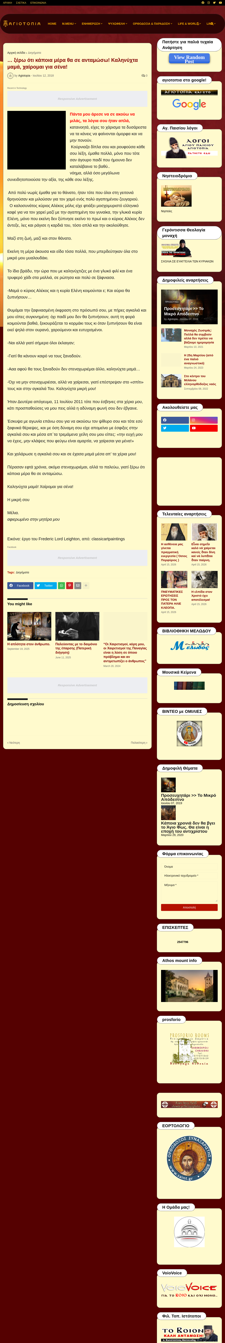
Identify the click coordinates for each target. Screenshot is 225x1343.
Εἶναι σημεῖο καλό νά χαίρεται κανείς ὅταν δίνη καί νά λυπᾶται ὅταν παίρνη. (203, 552)
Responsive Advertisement (77, 98)
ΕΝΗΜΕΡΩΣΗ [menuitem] (91, 23)
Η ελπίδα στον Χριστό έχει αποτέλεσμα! (201, 595)
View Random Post (189, 58)
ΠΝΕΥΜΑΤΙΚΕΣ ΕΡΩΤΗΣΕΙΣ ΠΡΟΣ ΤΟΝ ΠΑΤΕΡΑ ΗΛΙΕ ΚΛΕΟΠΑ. (172, 599)
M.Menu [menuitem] (68, 23)
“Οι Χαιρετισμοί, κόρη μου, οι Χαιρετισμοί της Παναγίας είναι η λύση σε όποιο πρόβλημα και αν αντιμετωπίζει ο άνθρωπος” (125, 652)
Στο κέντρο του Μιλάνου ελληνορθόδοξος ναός (200, 380)
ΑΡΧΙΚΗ (7, 2)
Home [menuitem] (52, 23)
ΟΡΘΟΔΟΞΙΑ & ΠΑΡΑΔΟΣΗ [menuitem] (151, 23)
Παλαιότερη (138, 742)
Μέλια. (13, 512)
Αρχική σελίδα (16, 52)
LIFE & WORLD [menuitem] (188, 23)
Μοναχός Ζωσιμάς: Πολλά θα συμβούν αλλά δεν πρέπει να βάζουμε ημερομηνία (199, 336)
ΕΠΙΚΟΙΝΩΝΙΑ (38, 2)
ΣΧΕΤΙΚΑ (21, 2)
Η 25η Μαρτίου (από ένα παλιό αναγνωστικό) (198, 359)
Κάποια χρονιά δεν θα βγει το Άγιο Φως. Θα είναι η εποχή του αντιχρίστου (188, 827)
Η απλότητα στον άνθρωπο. (28, 644)
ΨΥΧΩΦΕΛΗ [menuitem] (116, 23)
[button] (197, 23)
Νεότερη (14, 742)
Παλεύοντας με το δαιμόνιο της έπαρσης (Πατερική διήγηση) (76, 648)
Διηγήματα (34, 52)
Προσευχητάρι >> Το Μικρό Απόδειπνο (184, 311)
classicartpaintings (108, 539)
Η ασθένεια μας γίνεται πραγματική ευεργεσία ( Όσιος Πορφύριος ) (174, 552)
